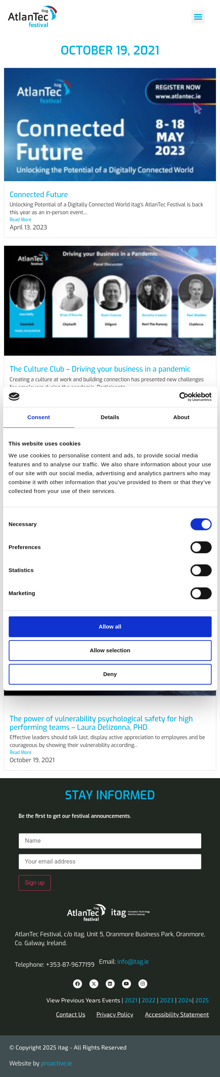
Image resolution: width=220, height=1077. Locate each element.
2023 (167, 999)
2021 (131, 999)
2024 (185, 999)
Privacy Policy (114, 1014)
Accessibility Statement (177, 1014)
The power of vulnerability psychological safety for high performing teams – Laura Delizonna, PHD (101, 723)
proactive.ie (56, 1063)
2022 (148, 999)
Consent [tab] (38, 417)
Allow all (110, 626)
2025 (202, 999)
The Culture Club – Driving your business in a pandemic (100, 369)
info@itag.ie (133, 962)
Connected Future (39, 194)
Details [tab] (110, 417)
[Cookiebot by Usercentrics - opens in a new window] (179, 397)
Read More (21, 220)
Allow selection (110, 650)
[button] (198, 16)
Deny (110, 674)
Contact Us (70, 1014)
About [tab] (181, 417)
